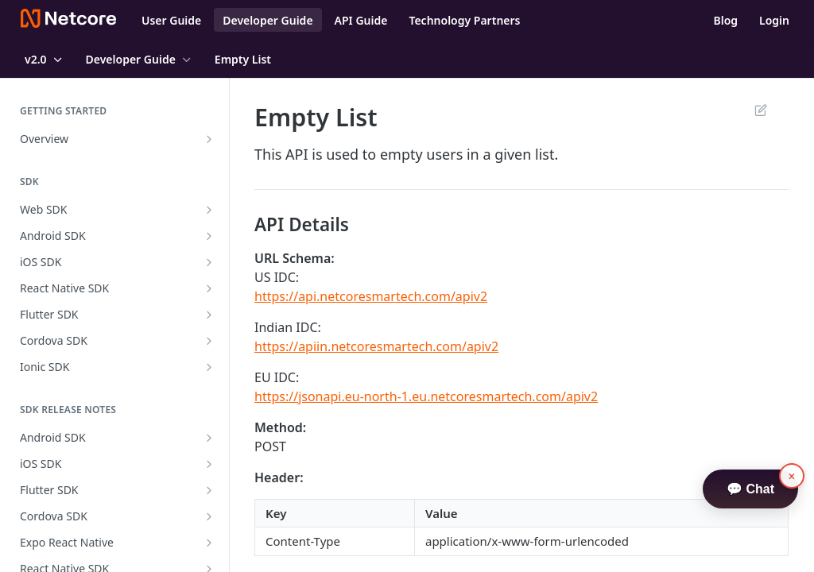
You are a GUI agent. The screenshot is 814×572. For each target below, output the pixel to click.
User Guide (171, 20)
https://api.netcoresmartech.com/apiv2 (370, 296)
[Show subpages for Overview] (209, 139)
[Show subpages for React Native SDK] (209, 288)
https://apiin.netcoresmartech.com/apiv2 (376, 346)
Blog (725, 20)
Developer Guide (267, 20)
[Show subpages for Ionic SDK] (209, 367)
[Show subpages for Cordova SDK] (209, 340)
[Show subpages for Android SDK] (209, 236)
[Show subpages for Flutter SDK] (209, 314)
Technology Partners (464, 20)
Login (774, 20)
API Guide (361, 20)
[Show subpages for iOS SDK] (209, 262)
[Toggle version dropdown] (44, 60)
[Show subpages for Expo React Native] (209, 542)
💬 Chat (750, 489)
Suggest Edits (760, 109)
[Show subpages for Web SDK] (209, 209)
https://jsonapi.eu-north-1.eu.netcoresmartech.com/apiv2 (426, 396)
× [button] (792, 476)
